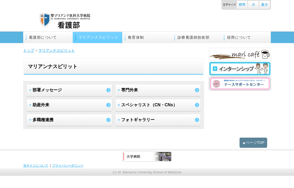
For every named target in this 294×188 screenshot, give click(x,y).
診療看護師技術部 (193, 37)
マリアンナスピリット (98, 37)
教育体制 (136, 37)
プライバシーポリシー (67, 165)
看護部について (43, 37)
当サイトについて (35, 165)
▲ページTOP (253, 142)
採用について (239, 37)
